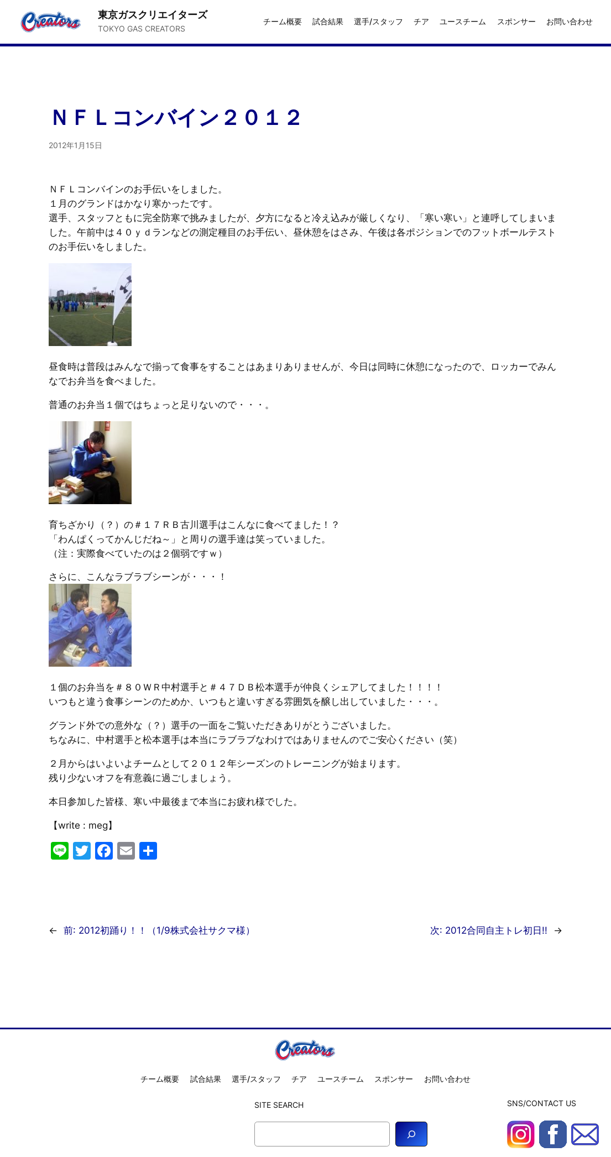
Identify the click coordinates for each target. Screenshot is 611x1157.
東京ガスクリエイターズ (152, 14)
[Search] (411, 1134)
